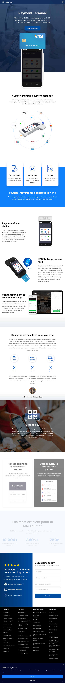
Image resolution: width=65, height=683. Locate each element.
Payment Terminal (7, 621)
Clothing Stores (37, 628)
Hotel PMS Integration (23, 647)
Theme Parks (36, 622)
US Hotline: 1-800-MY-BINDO (54, 650)
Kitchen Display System (9, 645)
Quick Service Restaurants (37, 616)
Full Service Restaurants (39, 612)
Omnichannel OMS (23, 644)
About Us (51, 612)
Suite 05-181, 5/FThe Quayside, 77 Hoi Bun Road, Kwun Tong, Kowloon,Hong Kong (54, 643)
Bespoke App (6, 648)
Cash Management (23, 615)
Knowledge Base (53, 624)
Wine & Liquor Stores (38, 631)
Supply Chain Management (21, 632)
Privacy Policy (53, 629)
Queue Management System (8, 639)
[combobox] (37, 584)
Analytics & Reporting (23, 638)
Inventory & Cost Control (24, 621)
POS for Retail (6, 615)
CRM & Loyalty (22, 618)
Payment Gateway (7, 624)
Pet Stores (36, 650)
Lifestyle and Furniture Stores (39, 643)
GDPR (50, 632)
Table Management (23, 653)
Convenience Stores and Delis (39, 635)
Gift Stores (36, 647)
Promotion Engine (22, 628)
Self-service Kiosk (7, 629)
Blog (50, 621)
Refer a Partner (53, 618)
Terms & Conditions (54, 626)
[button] (62, 2)
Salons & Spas (37, 625)
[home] (6, 2)
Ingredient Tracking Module (23, 624)
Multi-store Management (24, 635)
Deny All (32, 680)
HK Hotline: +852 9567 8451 (53, 654)
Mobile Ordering (7, 627)
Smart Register (22, 612)
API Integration (22, 650)
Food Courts (36, 619)
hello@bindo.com (53, 658)
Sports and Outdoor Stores (38, 639)
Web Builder (6, 651)
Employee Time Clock (23, 641)
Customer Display (7, 635)
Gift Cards (5, 632)
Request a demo (32, 28)
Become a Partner (53, 615)
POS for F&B (6, 612)
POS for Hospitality (8, 618)
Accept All (32, 676)
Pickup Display (6, 643)
